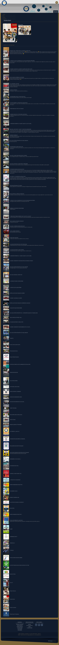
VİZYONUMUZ (20, 630)
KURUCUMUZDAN (20, 625)
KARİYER (29, 624)
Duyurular (3, 17)
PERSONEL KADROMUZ (19, 624)
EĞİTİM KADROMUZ (20, 626)
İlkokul (3, 15)
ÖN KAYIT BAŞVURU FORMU (29, 626)
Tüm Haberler (4, 18)
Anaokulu (3, 14)
